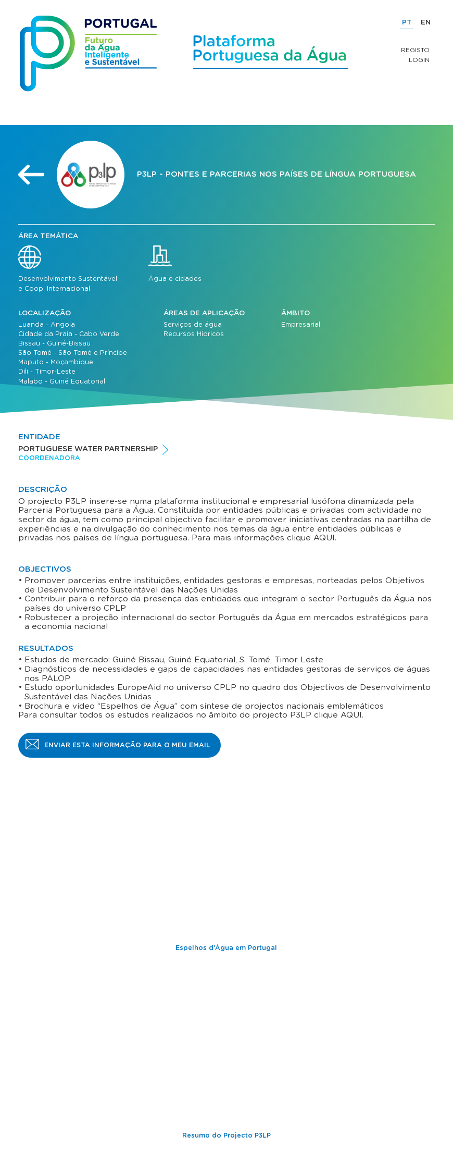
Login (419, 60)
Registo (415, 50)
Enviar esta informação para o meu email (127, 745)
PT (407, 22)
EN (426, 22)
